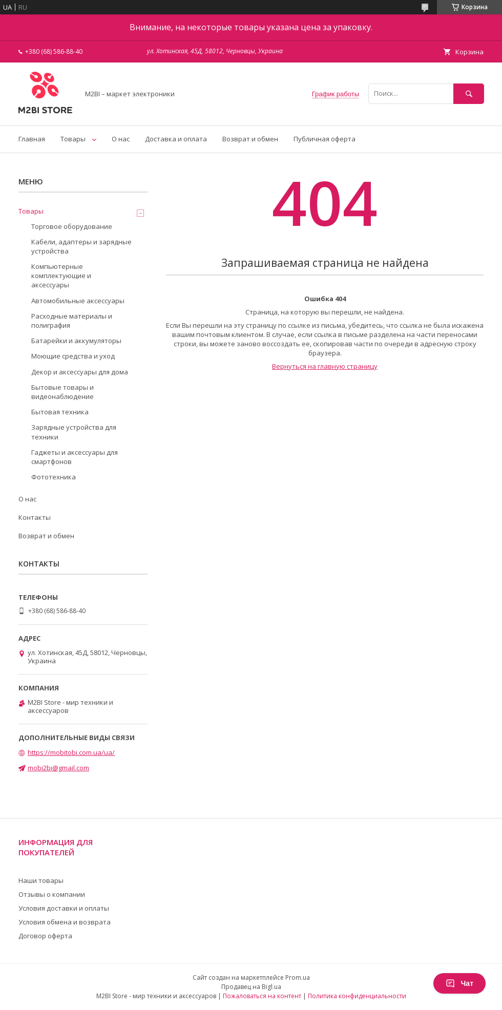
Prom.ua (297, 977)
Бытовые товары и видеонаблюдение (62, 392)
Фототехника (53, 476)
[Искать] (468, 93)
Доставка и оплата (176, 138)
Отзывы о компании (51, 894)
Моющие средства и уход (73, 356)
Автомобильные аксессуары (77, 300)
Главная (31, 138)
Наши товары (41, 880)
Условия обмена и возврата (64, 922)
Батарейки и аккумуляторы (76, 340)
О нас (121, 138)
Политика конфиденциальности (357, 996)
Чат (459, 983)
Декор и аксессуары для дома (79, 371)
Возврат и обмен (250, 138)
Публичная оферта (324, 138)
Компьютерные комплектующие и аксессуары (61, 275)
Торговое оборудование (71, 226)
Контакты (34, 517)
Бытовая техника (60, 411)
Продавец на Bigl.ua (251, 986)
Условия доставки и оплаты (63, 908)
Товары (73, 138)
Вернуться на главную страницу (325, 366)
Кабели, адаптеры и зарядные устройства (81, 246)
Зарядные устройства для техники (73, 432)
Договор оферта (45, 935)
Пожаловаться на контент (262, 996)
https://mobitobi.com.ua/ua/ (71, 752)
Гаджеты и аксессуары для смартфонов (74, 457)
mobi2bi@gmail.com (58, 768)
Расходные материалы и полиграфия (71, 320)
